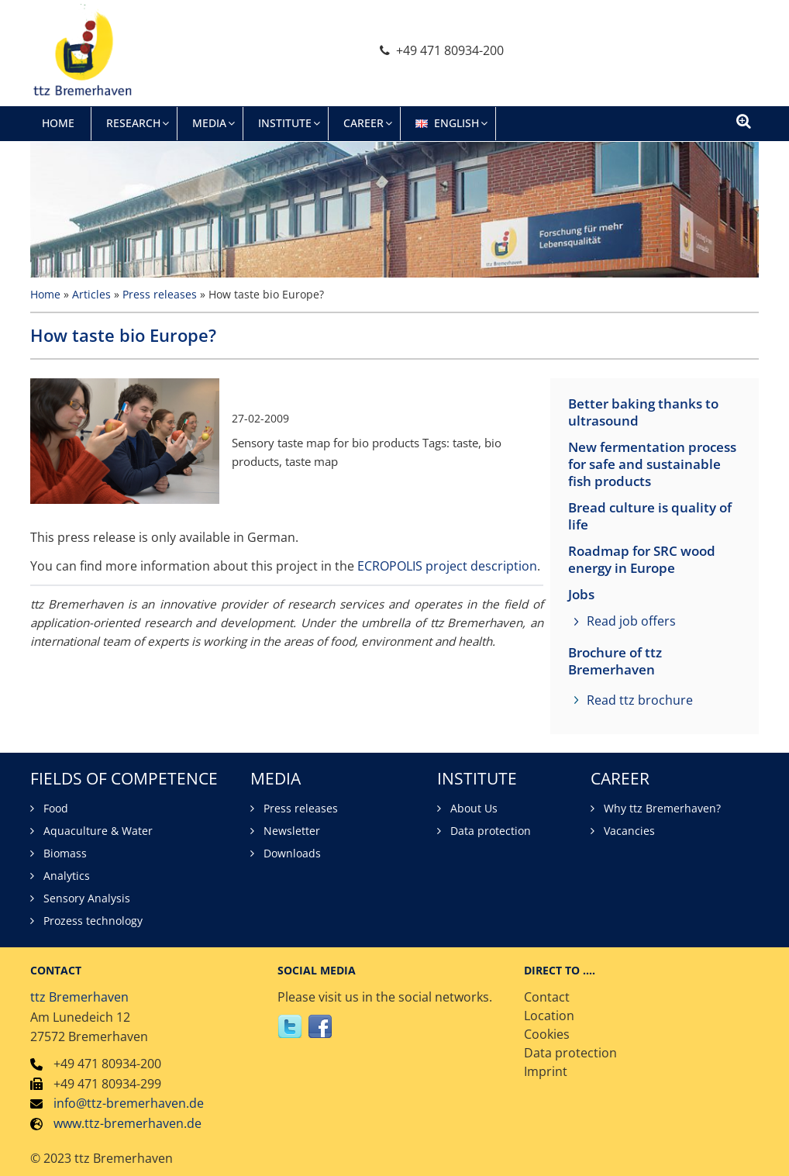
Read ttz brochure (640, 700)
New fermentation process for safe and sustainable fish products (652, 464)
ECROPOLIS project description (447, 565)
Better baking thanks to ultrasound (643, 412)
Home (45, 294)
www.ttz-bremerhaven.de (127, 1123)
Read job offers (631, 620)
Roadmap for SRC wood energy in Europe (641, 560)
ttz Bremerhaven (79, 996)
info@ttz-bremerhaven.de (128, 1103)
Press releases (159, 294)
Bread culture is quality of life (650, 516)
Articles (91, 294)
